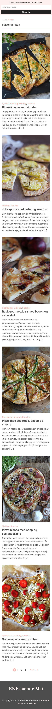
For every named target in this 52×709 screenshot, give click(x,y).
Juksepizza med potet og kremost (25, 209)
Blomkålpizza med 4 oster (19, 107)
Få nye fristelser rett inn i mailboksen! (26, 2)
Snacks (31, 103)
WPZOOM (31, 703)
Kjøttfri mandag (10, 103)
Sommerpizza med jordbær (20, 639)
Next (34, 670)
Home (4, 20)
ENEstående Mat (26, 688)
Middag (22, 103)
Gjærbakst (7, 308)
